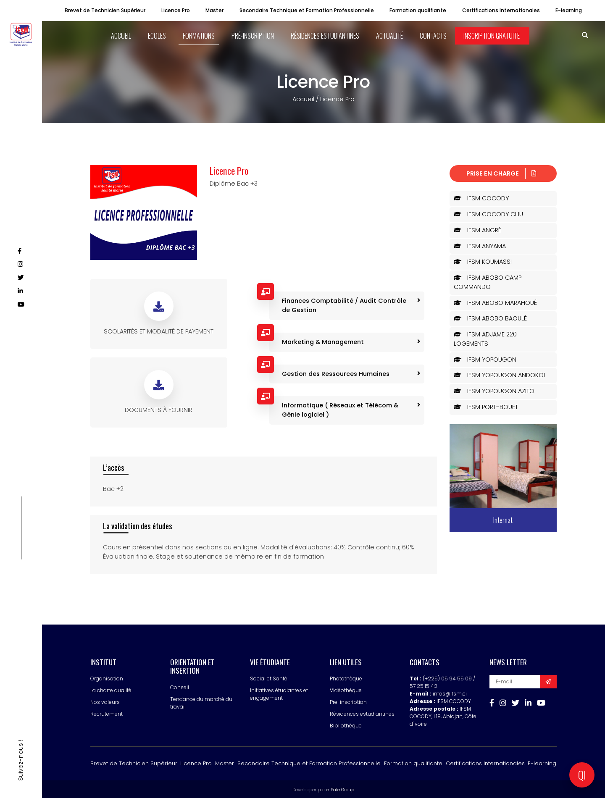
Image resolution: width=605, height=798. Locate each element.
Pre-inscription (348, 701)
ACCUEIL (123, 35)
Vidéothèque (346, 689)
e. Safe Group (340, 788)
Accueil (303, 98)
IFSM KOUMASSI (483, 261)
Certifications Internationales (501, 10)
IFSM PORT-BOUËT (486, 406)
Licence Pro (175, 10)
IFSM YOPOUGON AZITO (494, 390)
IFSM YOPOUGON (485, 358)
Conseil (179, 686)
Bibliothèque (346, 724)
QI (582, 774)
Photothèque (346, 677)
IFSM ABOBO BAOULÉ (490, 317)
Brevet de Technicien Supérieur (105, 10)
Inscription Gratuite (490, 35)
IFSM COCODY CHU (488, 213)
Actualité (389, 35)
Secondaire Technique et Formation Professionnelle (306, 10)
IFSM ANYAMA (480, 245)
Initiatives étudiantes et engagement (279, 693)
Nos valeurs (105, 701)
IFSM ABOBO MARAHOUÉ (495, 301)
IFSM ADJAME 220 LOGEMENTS (485, 338)
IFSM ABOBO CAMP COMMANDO (487, 281)
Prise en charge (501, 172)
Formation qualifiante (417, 10)
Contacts (432, 35)
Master (214, 10)
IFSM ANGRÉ (477, 229)
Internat (503, 519)
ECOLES (158, 35)
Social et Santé (268, 677)
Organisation (106, 677)
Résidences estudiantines (325, 35)
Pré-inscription (253, 35)
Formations (199, 35)
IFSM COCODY (481, 197)
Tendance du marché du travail (201, 701)
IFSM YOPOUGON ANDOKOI (499, 374)
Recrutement (106, 713)
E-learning (568, 10)
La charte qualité (111, 689)
